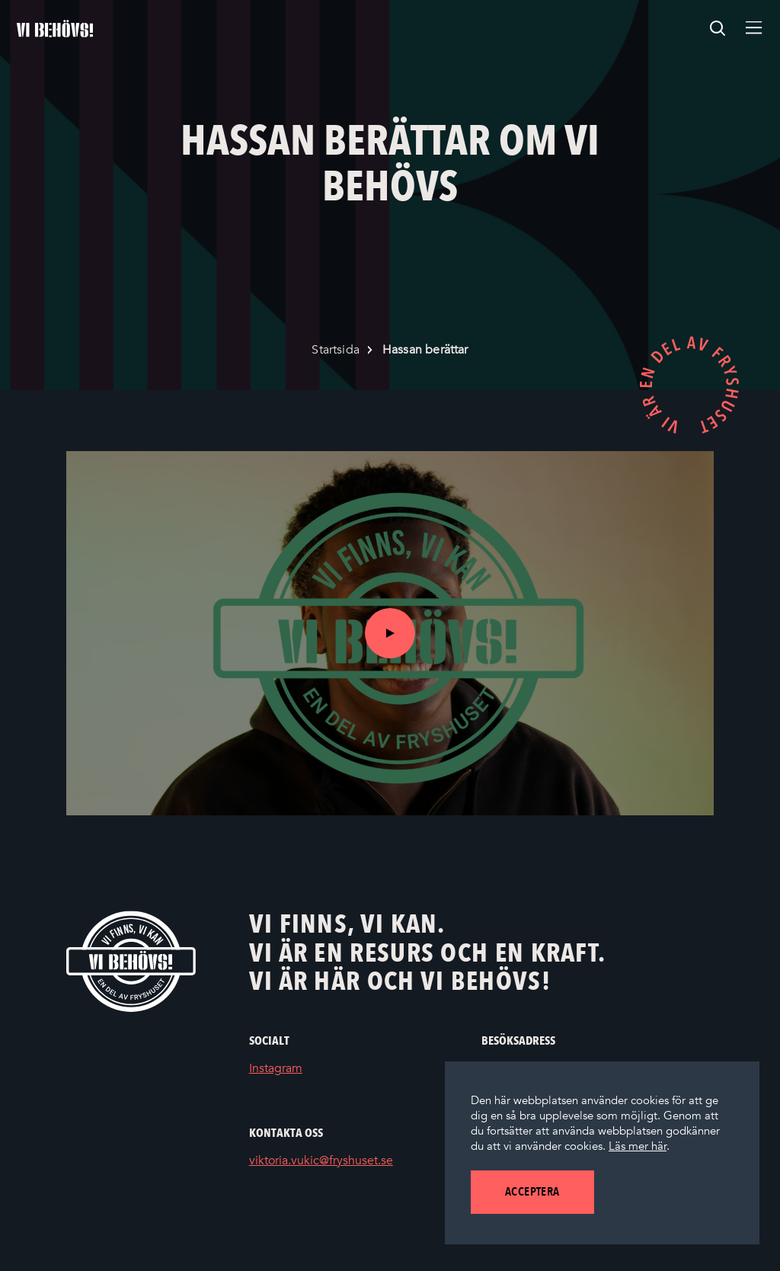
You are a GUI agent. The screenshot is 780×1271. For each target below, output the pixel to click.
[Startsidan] (55, 28)
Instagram (298, 1069)
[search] (717, 29)
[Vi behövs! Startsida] (131, 961)
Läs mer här (638, 1146)
